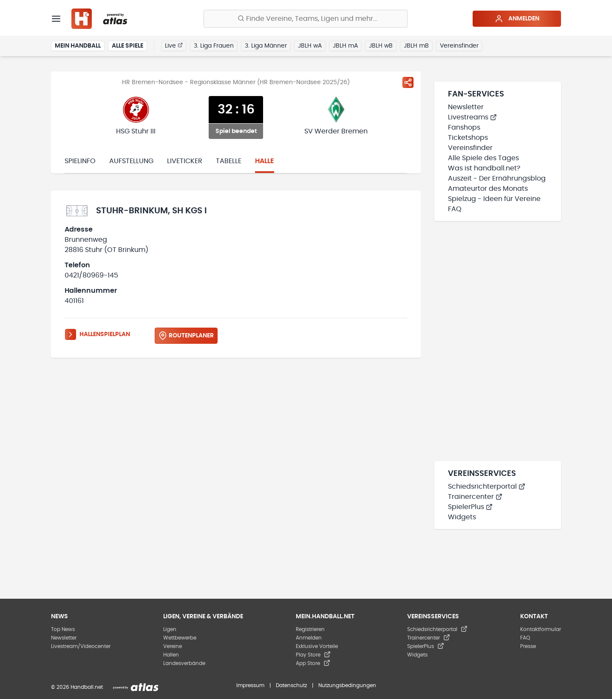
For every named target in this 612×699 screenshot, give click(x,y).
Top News (63, 629)
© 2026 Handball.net (77, 687)
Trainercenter (475, 497)
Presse (528, 646)
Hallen (171, 654)
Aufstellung (131, 161)
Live (174, 45)
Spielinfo (80, 161)
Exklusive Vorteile (317, 646)
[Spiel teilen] (408, 82)
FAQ (455, 209)
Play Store (313, 654)
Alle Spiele (127, 46)
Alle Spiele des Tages (483, 158)
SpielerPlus (470, 507)
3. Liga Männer (266, 46)
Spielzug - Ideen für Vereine (494, 198)
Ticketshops (468, 137)
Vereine (172, 646)
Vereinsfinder (459, 46)
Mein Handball (78, 46)
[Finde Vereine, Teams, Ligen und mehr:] (306, 19)
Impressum (250, 685)
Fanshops (464, 127)
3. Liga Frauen (214, 46)
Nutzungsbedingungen (347, 685)
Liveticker (184, 161)
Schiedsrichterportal (486, 486)
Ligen (169, 629)
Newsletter (466, 107)
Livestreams (472, 117)
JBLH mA (345, 46)
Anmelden (517, 18)
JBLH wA (310, 46)
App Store (313, 663)
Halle (264, 161)
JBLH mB (416, 46)
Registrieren (310, 629)
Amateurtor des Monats (488, 188)
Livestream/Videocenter (80, 646)
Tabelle (228, 161)
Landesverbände (184, 663)
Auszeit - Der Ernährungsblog (497, 178)
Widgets (462, 517)
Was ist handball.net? (484, 168)
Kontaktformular (540, 629)
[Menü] (56, 18)
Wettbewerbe (179, 637)
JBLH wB (381, 46)
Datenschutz (291, 685)
